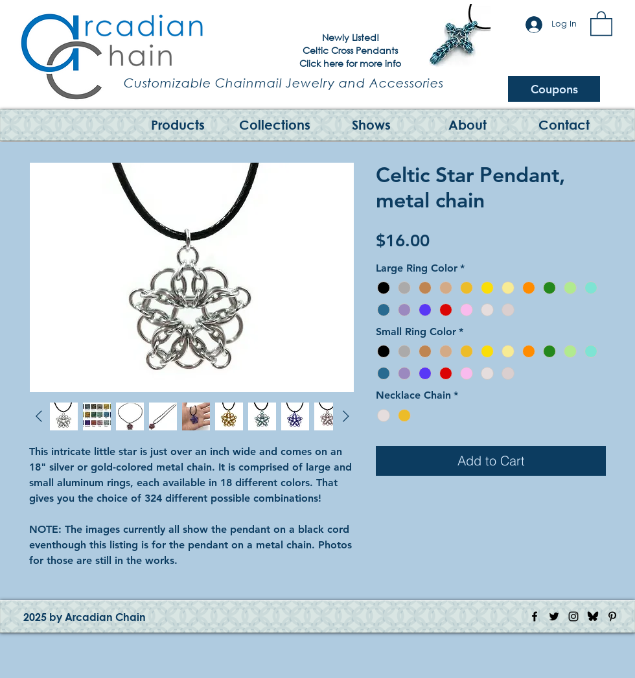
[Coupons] (554, 89)
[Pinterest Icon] (612, 616)
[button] (601, 23)
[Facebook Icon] (534, 616)
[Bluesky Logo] (592, 616)
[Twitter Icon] (554, 616)
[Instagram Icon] (573, 616)
